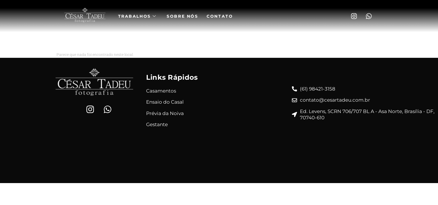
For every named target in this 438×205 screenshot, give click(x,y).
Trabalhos (139, 16)
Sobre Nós (184, 16)
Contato (222, 16)
